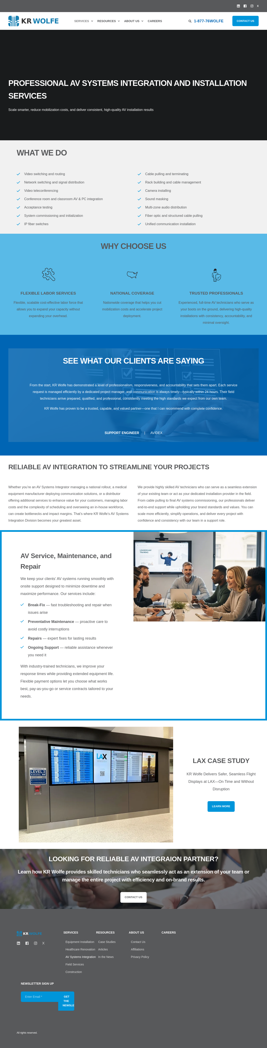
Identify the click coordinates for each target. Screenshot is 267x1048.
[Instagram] (35, 943)
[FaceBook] (27, 943)
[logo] (29, 933)
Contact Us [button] (245, 20)
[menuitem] (82, 21)
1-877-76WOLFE (209, 21)
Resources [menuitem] (106, 21)
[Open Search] (190, 21)
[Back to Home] (33, 21)
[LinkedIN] (20, 943)
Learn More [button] (221, 806)
